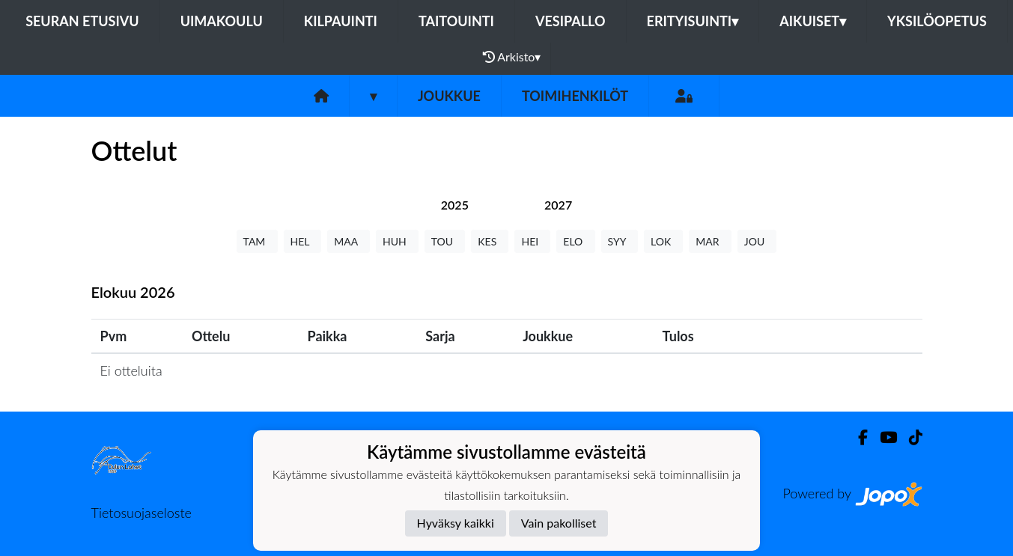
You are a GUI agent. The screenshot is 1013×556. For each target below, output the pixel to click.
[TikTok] (909, 437)
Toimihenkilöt (575, 96)
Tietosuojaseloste (141, 512)
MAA (348, 241)
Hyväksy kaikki (455, 523)
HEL (302, 241)
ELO (575, 241)
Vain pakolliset (559, 523)
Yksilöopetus (937, 21)
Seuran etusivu (82, 21)
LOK (663, 241)
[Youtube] (882, 437)
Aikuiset (812, 21)
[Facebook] (857, 437)
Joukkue (449, 96)
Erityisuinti (693, 21)
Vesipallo (570, 21)
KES (490, 241)
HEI (532, 241)
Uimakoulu (221, 21)
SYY (619, 241)
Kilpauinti (340, 21)
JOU (757, 241)
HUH (397, 241)
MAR (710, 241)
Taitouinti (456, 21)
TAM (257, 241)
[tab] (455, 205)
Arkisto (512, 57)
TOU (445, 241)
